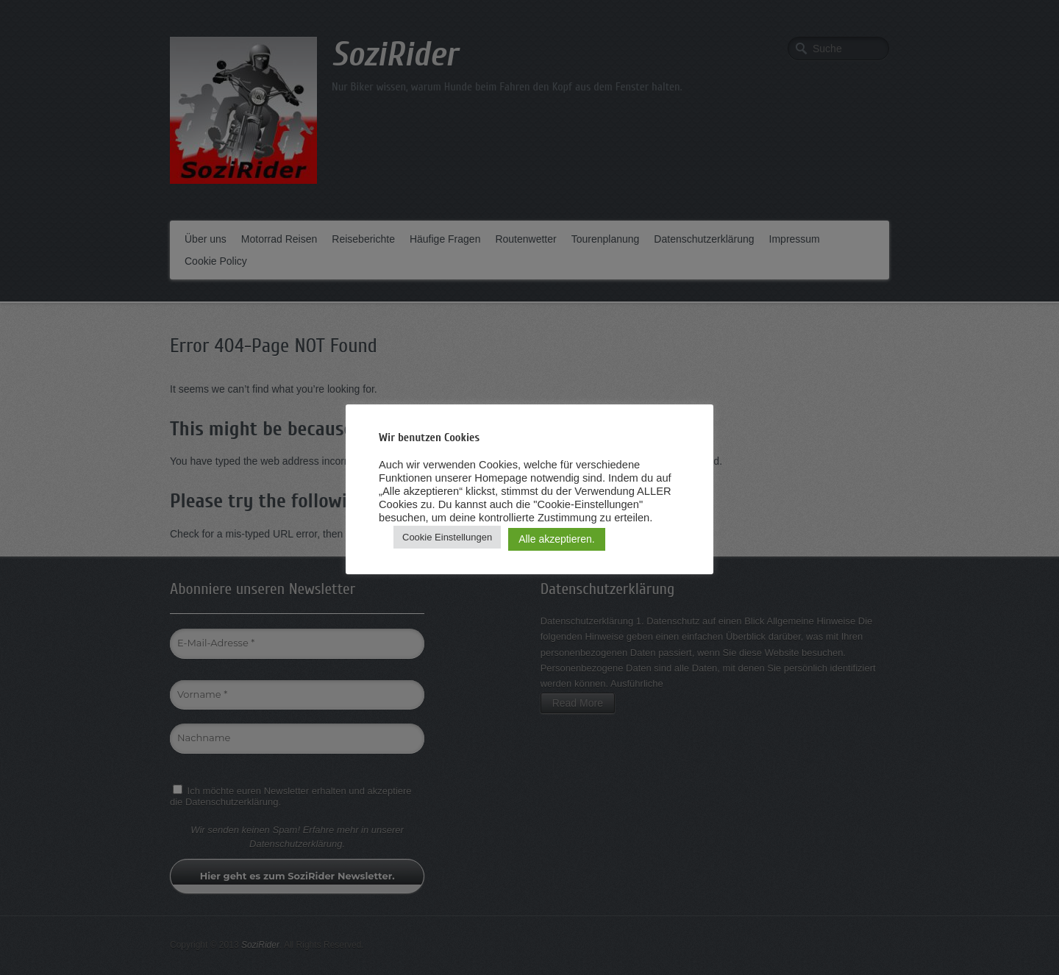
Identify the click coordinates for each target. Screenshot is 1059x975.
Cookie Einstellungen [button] (447, 537)
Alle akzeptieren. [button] (556, 539)
